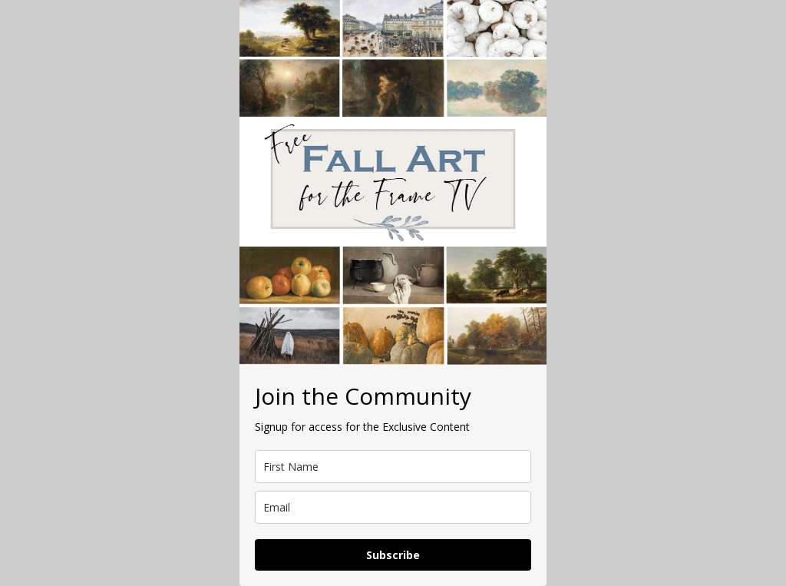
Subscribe (393, 555)
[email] (393, 507)
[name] (393, 466)
